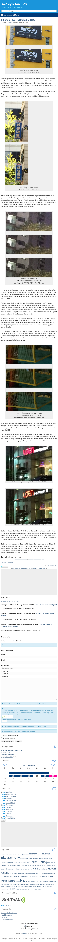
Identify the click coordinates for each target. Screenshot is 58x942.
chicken (7, 865)
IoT (28, 873)
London (30, 876)
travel (14, 889)
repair (14, 884)
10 (13, 776)
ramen (5, 884)
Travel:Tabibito (10, 818)
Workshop (9, 816)
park (41, 881)
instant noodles (22, 873)
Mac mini (4, 917)
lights (26, 876)
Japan (7, 876)
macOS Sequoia (6, 915)
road (27, 884)
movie (51, 876)
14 (45, 776)
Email (3, 660)
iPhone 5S (30, 559)
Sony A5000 (11, 886)
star (16, 886)
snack (52, 884)
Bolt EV (22, 858)
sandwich (32, 884)
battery (40, 854)
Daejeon (49, 865)
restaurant (20, 884)
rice (25, 884)
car (12, 862)
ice (10, 873)
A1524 (17, 559)
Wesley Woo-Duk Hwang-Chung (32, 889)
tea (45, 886)
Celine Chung (38, 862)
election (3, 869)
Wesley (9, 22)
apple (19, 854)
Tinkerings (8, 807)
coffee (18, 865)
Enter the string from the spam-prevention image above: (16, 719)
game (29, 869)
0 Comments (10, 562)
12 (29, 776)
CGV (48, 862)
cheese (3, 865)
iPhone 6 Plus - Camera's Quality (18, 20)
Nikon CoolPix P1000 (33, 881)
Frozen (25, 869)
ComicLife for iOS (7, 919)
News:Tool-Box (11, 801)
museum (17, 881)
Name (3, 654)
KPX (15, 876)
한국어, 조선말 (51, 565)
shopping (47, 884)
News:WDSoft (10, 803)
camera (25, 559)
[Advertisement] (29, 582)
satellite (37, 884)
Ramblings (8, 798)
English (55, 565)
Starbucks (21, 886)
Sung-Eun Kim (39, 886)
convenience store (41, 865)
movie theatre (8, 881)
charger (53, 862)
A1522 (2, 854)
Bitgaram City (10, 857)
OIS (43, 559)
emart (21, 869)
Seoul (42, 884)
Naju (23, 880)
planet (48, 881)
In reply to (4, 671)
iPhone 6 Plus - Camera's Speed (46, 605)
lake (18, 876)
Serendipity (25, 933)
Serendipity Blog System (9, 913)
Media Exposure (10, 796)
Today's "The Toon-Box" (39, 568)
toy (7, 889)
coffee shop (24, 865)
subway (30, 886)
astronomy (33, 854)
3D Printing (9, 809)
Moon (45, 876)
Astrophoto (8, 792)
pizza (44, 881)
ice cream (15, 873)
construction (31, 865)
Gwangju (35, 868)
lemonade (22, 876)
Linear (14, 640)
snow (2, 886)
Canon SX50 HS (6, 862)
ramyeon (9, 884)
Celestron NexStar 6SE (22, 862)
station (26, 886)
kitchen (12, 876)
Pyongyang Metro (7, 757)
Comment (4, 676)
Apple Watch (25, 854)
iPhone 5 (31, 873)
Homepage (5, 665)
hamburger (44, 869)
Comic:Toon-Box (10, 794)
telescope (49, 886)
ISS (5, 876)
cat (15, 862)
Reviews (3, 562)
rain (2, 884)
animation (15, 854)
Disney (53, 865)
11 (21, 776)
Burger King (37, 858)
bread (26, 858)
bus (42, 858)
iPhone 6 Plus (37, 559)
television (3, 889)
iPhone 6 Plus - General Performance (22, 568)
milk (43, 876)
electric (8, 869)
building (31, 858)
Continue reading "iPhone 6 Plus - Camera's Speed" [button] (18, 608)
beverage (46, 854)
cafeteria (45, 858)
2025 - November (29, 765)
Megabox (37, 876)
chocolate (13, 865)
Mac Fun (9, 811)
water (21, 889)
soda (6, 886)
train (10, 889)
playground (53, 881)
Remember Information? (10, 735)
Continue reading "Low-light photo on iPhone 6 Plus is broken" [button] (21, 630)
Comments (7, 905)
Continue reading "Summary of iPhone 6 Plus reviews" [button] (18, 619)
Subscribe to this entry (10, 738)
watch (18, 889)
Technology (9, 805)
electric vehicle (14, 869)
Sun (34, 886)
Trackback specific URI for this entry (10, 601)
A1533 (21, 559)
